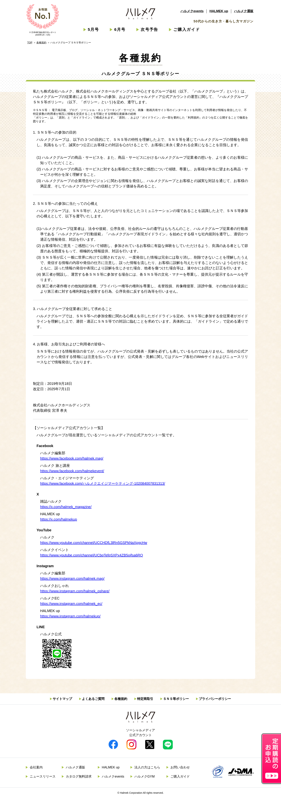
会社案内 (36, 767)
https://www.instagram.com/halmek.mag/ (72, 578)
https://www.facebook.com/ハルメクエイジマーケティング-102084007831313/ (102, 483)
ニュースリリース (43, 776)
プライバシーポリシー (215, 699)
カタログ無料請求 (79, 776)
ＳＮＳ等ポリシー (176, 699)
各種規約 (41, 42)
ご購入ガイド (186, 29)
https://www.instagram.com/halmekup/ (70, 616)
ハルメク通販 (243, 11)
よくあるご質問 (93, 699)
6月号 (119, 29)
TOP (29, 42)
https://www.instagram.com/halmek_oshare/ (74, 591)
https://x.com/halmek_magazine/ (66, 507)
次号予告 (149, 29)
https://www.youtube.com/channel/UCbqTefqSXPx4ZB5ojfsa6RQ (91, 555)
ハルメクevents (192, 11)
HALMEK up (218, 11)
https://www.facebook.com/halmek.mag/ (71, 458)
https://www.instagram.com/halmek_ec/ (71, 604)
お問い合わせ (180, 767)
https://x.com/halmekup (58, 519)
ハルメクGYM (144, 776)
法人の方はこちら (147, 767)
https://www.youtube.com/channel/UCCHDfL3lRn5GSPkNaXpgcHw (93, 543)
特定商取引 (145, 699)
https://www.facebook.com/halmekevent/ (72, 471)
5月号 (93, 29)
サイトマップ (62, 699)
